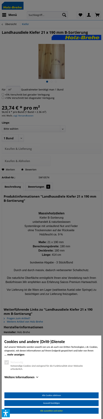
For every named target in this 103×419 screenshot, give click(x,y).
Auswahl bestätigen (51, 403)
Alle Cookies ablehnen (51, 395)
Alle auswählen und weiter (51, 411)
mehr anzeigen (15, 354)
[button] (6, 413)
